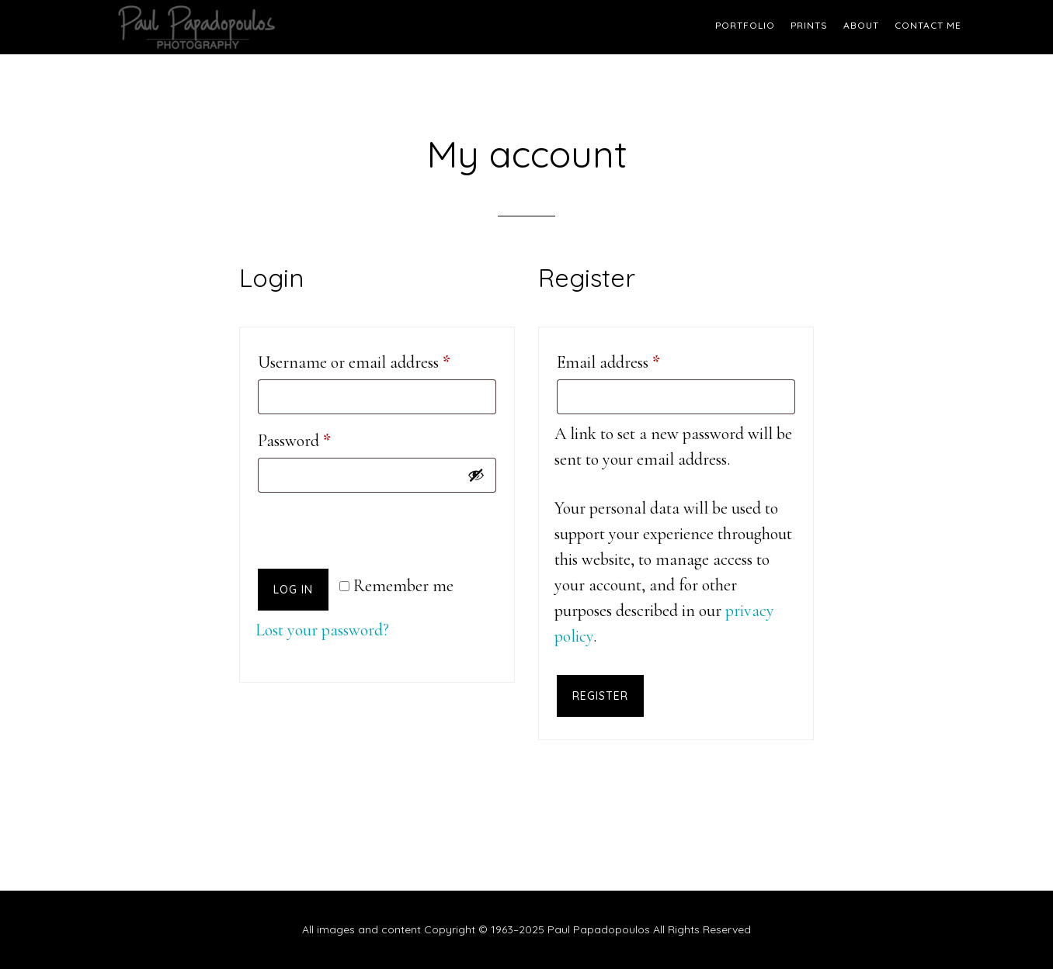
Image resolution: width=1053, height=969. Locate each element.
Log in (293, 590)
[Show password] (476, 474)
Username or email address (377, 358)
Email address (639, 358)
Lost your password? (322, 630)
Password (324, 437)
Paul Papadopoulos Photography (223, 27)
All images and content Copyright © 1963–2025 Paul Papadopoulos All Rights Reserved (526, 929)
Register (600, 696)
